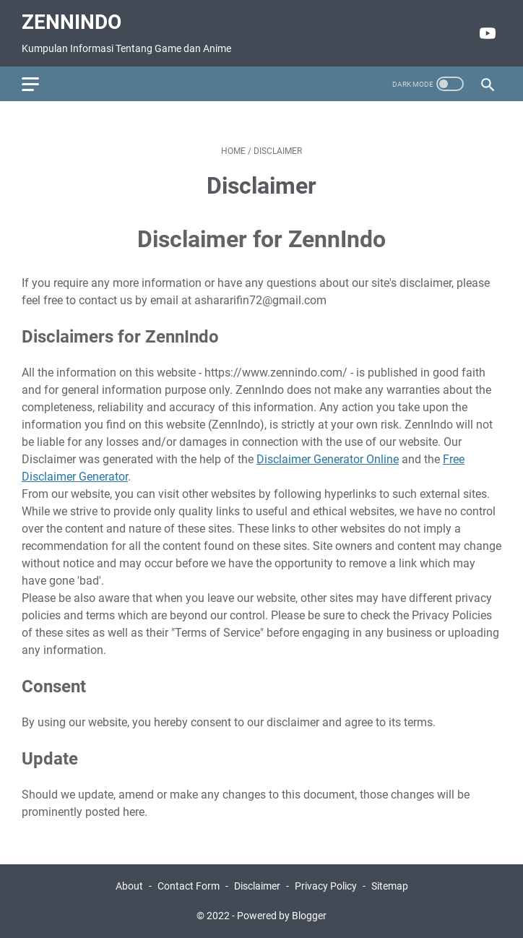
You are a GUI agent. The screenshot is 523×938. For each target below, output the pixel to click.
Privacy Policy (326, 886)
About (129, 886)
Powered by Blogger (282, 915)
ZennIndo (71, 22)
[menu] (39, 83)
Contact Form (188, 886)
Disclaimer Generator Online (327, 459)
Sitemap (389, 886)
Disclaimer (257, 886)
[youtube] (485, 33)
